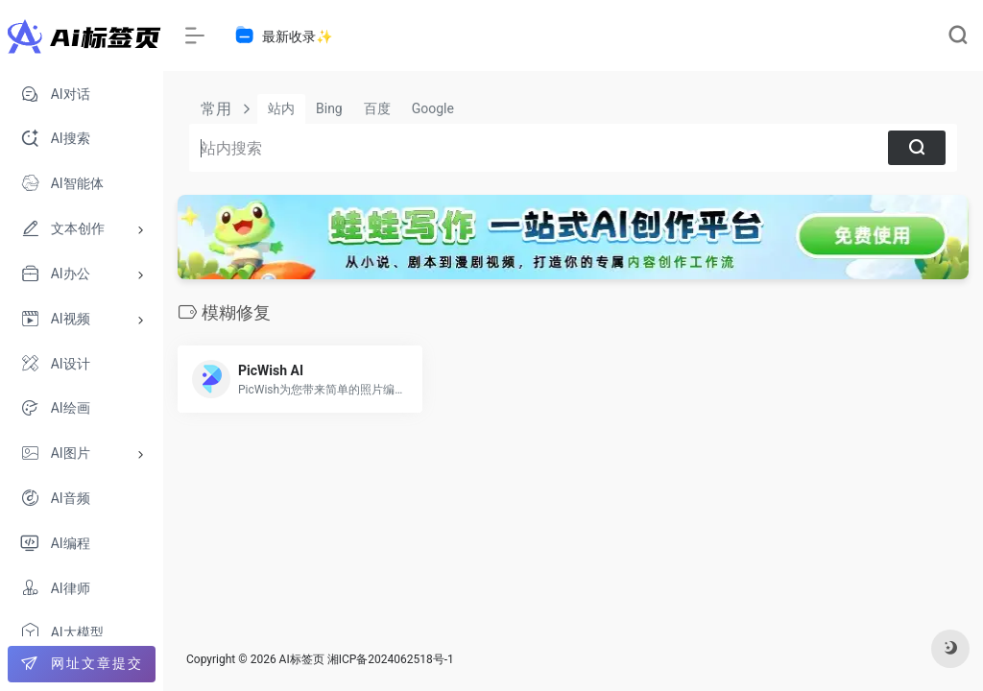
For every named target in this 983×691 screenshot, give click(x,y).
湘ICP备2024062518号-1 (390, 659)
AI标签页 (301, 659)
